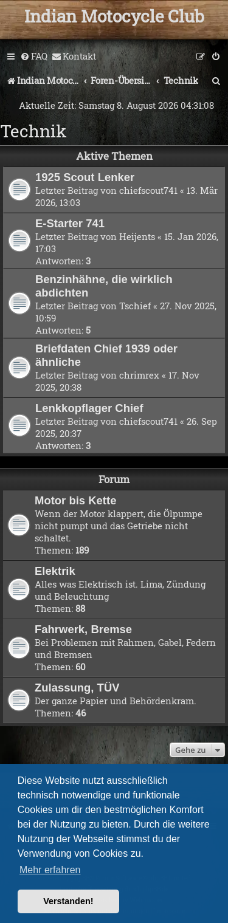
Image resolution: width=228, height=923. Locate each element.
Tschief (135, 306)
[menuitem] (33, 56)
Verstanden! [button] (68, 901)
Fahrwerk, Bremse (83, 629)
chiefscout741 (148, 190)
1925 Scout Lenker (84, 177)
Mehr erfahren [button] (50, 870)
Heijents (137, 236)
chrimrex (139, 375)
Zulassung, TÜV (77, 687)
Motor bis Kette (75, 500)
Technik (33, 131)
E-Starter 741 (70, 223)
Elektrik (55, 570)
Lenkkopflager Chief (89, 408)
